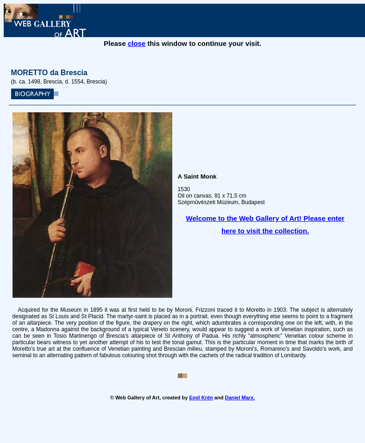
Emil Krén (201, 397)
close (136, 43)
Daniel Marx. (240, 397)
